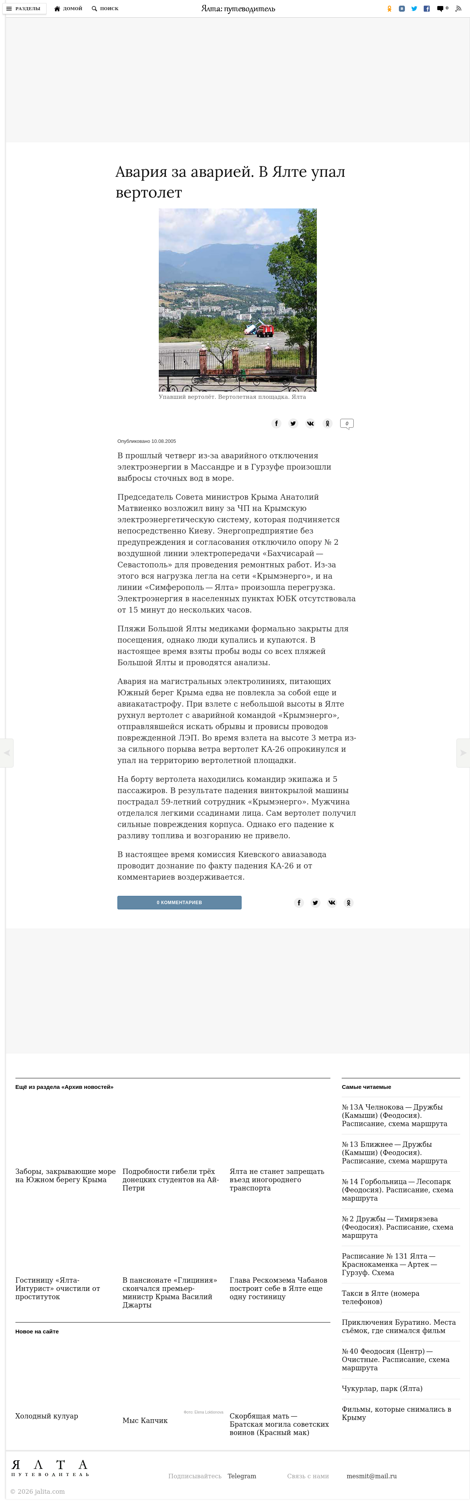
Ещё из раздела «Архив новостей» (64, 1087)
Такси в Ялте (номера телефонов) (381, 1297)
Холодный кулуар (46, 1416)
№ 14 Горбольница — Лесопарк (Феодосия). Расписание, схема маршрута (397, 1190)
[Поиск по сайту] (105, 8)
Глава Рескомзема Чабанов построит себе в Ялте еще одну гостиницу (278, 1288)
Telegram (242, 1476)
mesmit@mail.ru (372, 1476)
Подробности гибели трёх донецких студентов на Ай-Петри (170, 1180)
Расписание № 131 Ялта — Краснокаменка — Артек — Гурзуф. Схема (390, 1264)
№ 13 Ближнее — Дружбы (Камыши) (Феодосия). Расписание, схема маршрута (394, 1152)
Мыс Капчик (144, 1420)
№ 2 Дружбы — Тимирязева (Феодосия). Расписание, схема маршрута (397, 1227)
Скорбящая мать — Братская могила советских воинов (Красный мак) (279, 1424)
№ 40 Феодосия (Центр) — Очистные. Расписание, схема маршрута (396, 1359)
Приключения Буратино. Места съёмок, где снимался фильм (399, 1326)
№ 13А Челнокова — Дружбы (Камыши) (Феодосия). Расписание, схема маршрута (394, 1115)
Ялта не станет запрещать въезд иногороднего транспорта (277, 1180)
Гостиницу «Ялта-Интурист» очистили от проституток (57, 1288)
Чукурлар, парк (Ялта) (382, 1389)
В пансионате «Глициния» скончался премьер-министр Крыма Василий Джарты (169, 1292)
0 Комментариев (179, 902)
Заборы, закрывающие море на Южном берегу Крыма (65, 1176)
